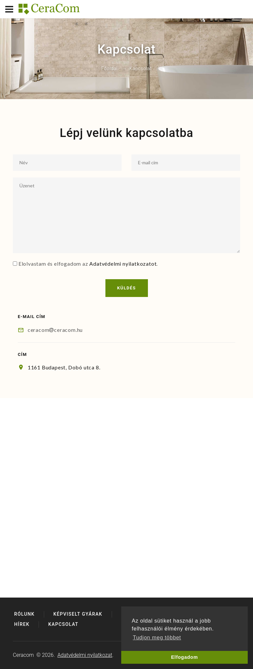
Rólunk (24, 614)
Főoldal (109, 68)
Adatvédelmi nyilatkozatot (122, 263)
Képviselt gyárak (77, 614)
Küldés (126, 287)
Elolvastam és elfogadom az (53, 263)
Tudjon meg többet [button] (157, 637)
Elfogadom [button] (184, 657)
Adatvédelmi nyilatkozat (84, 655)
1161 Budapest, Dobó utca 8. (64, 367)
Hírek (21, 624)
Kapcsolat (63, 624)
